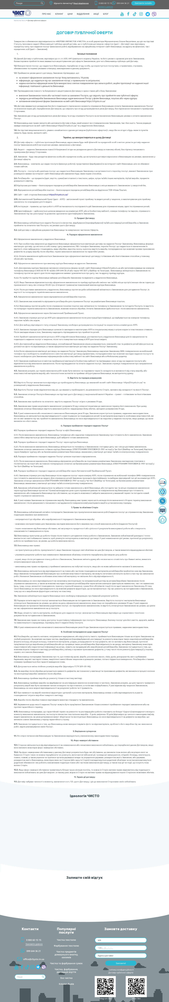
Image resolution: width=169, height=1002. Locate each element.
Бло (105, 14)
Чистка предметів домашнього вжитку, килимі (66, 954)
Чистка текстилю (66, 939)
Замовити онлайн (143, 3)
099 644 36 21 (120, 3)
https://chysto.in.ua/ (58, 194)
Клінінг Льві (66, 983)
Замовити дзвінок (105, 6)
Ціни (70, 14)
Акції (96, 14)
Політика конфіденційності (121, 969)
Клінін (59, 14)
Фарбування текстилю (66, 945)
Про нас (46, 14)
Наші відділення (81, 3)
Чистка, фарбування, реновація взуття (66, 971)
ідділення (83, 14)
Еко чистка (66, 977)
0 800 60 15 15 (103, 3)
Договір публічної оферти (120, 972)
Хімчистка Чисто (20, 20)
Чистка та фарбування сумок (66, 963)
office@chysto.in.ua (30, 959)
